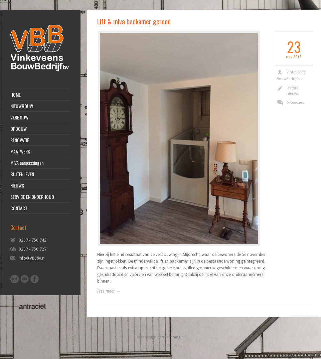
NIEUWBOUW (21, 106)
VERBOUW (19, 117)
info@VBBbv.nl (32, 258)
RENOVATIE (19, 140)
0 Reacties (295, 102)
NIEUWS (17, 185)
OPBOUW (18, 128)
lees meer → (108, 291)
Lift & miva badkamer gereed (134, 21)
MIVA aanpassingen (26, 162)
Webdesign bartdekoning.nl (161, 337)
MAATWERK (20, 151)
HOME (15, 94)
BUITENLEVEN (22, 174)
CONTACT (18, 208)
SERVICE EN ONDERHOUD (32, 197)
